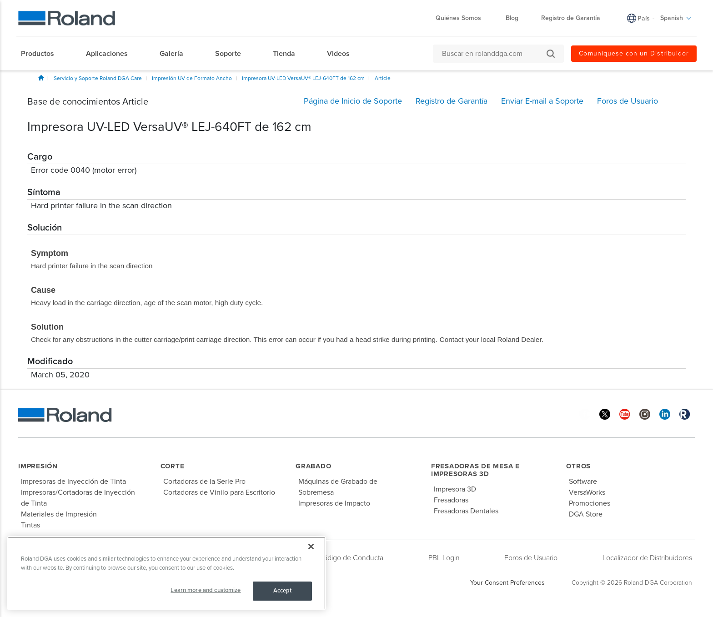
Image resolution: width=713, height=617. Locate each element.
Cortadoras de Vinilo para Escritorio (219, 492)
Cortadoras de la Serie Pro (204, 481)
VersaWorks (587, 492)
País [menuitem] (644, 18)
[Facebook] (584, 413)
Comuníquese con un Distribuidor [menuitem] (634, 53)
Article (383, 78)
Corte (173, 466)
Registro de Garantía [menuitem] (570, 18)
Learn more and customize (206, 590)
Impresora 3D (455, 489)
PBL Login (444, 557)
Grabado (313, 466)
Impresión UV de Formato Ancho (192, 78)
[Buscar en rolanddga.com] (494, 53)
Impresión (38, 466)
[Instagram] (644, 413)
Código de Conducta (350, 557)
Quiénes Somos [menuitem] (463, 18)
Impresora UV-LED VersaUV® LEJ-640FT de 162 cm (303, 78)
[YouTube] (624, 413)
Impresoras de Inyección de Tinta (73, 481)
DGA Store (586, 514)
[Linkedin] (664, 413)
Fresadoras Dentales (466, 511)
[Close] (311, 547)
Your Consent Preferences (507, 583)
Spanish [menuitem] (676, 18)
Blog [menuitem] (512, 18)
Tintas (30, 525)
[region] (166, 573)
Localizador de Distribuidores (647, 557)
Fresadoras (451, 500)
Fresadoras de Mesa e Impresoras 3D (475, 470)
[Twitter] (604, 413)
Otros (578, 466)
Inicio (41, 77)
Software (583, 481)
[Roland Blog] (684, 413)
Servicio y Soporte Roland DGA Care (98, 78)
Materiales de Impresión (59, 514)
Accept (282, 590)
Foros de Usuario (530, 557)
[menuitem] (42, 53)
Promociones (589, 503)
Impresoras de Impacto (334, 503)
